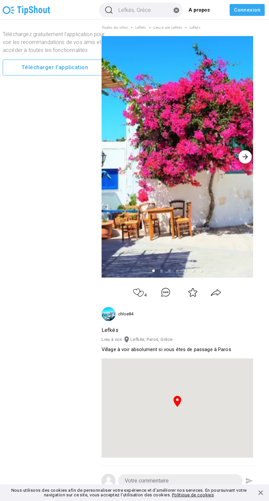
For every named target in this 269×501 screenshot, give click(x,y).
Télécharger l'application (54, 67)
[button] (153, 270)
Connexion (247, 10)
